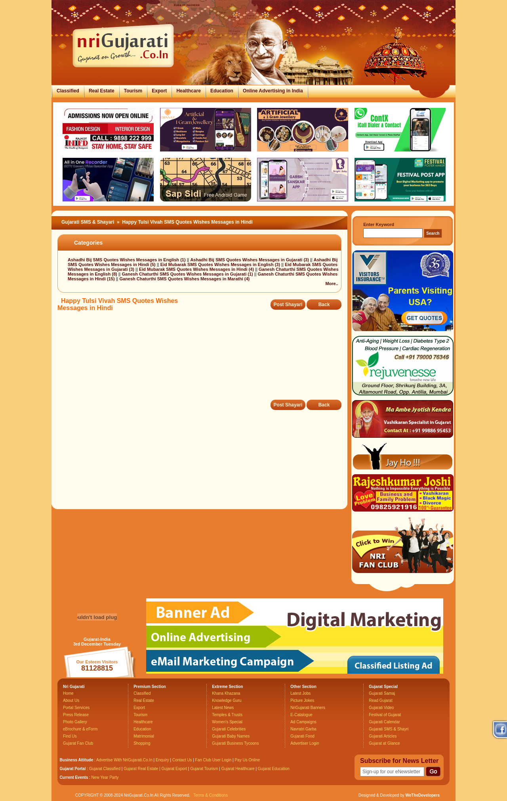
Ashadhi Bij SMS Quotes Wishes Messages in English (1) (127, 259)
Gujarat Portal (73, 769)
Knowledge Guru (227, 700)
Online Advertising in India (273, 91)
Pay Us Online (247, 760)
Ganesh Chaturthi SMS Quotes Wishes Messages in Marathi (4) (184, 278)
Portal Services (76, 707)
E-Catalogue (301, 715)
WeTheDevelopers (422, 795)
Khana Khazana (226, 693)
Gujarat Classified (104, 769)
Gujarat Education (274, 769)
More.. (331, 283)
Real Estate (101, 91)
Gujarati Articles (382, 736)
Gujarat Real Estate (141, 769)
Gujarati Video (381, 707)
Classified (68, 91)
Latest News (223, 707)
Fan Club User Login (213, 760)
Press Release (76, 715)
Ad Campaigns (303, 722)
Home (68, 693)
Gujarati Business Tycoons (235, 743)
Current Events (74, 777)
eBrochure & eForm (80, 729)
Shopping (141, 743)
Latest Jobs (300, 693)
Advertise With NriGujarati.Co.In (124, 760)
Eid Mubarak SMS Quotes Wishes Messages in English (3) (221, 264)
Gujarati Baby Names (231, 736)
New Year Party (105, 777)
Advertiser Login (304, 743)
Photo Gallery (75, 722)
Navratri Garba (303, 729)
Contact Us (182, 760)
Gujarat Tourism (204, 769)
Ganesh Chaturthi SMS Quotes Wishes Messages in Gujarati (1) (188, 274)
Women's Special (227, 722)
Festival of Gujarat (385, 715)
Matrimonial (143, 736)
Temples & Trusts (227, 715)
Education (221, 91)
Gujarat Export (174, 769)
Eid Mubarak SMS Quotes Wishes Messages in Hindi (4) (197, 269)
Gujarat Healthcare (238, 769)
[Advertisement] (201, 361)
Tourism (133, 91)
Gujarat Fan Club (78, 743)
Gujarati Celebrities (229, 729)
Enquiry (163, 760)
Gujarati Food (302, 736)
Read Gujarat (380, 700)
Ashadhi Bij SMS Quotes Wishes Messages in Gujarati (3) (250, 259)
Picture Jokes (302, 700)
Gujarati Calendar (384, 722)
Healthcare (188, 91)
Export (159, 91)
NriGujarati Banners (307, 707)
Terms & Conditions (210, 795)
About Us (71, 700)
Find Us (69, 736)
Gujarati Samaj (382, 693)
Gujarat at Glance (384, 743)
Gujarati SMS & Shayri (388, 729)
